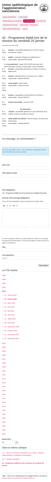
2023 (4, 422)
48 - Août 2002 (9, 323)
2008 (4, 363)
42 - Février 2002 (10, 299)
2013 (4, 383)
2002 (4, 291)
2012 (4, 379)
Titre (4, 247)
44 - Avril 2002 (9, 307)
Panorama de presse (10, 25)
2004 (4, 347)
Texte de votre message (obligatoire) (15, 198)
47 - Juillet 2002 (10, 319)
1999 (4, 279)
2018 (4, 402)
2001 (4, 287)
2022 (4, 418)
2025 (4, 430)
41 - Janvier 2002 (10, 295)
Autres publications (9, 17)
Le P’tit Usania (29, 21)
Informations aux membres (12, 21)
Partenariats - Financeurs (29, 25)
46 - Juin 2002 (9, 315)
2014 (4, 386)
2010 (4, 371)
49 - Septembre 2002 (11, 327)
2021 (4, 414)
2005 (4, 351)
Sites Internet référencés (11, 29)
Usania (24, 29)
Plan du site (6, 478)
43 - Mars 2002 (9, 303)
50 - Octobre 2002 (10, 331)
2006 (4, 355)
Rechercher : (7, 439)
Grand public (23, 17)
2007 (4, 359)
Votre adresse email (9, 173)
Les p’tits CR (41, 21)
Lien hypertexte (8, 255)
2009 (4, 367)
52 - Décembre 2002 (11, 338)
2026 (4, 434)
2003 (4, 343)
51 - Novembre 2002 (11, 334)
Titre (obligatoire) (8, 190)
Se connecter (16, 478)
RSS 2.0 (32, 478)
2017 (4, 398)
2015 (4, 390)
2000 (4, 283)
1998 (4, 275)
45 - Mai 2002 (9, 311)
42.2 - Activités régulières (11, 459)
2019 (4, 406)
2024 (4, 426)
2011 (4, 375)
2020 (4, 410)
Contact (25, 478)
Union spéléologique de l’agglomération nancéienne (20, 8)
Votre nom (6, 165)
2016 (4, 394)
